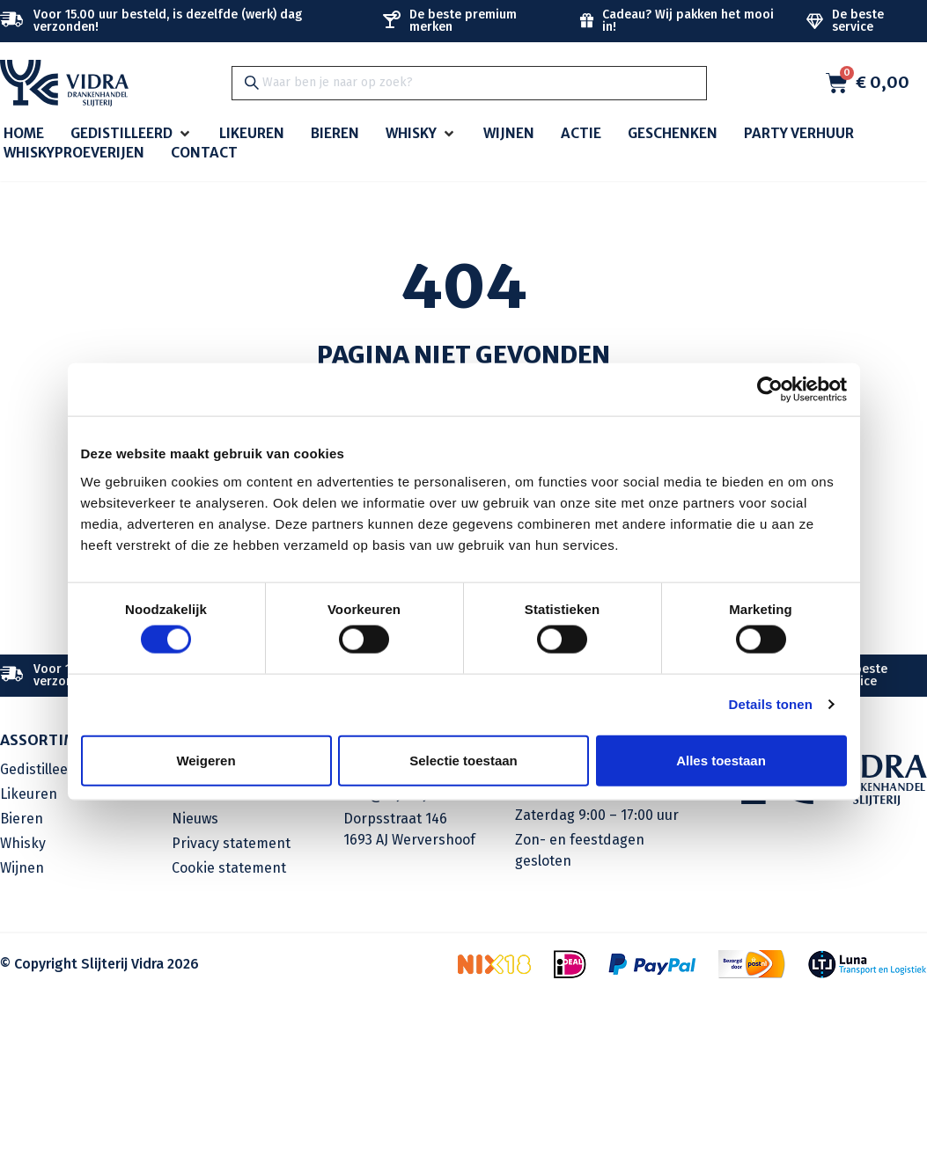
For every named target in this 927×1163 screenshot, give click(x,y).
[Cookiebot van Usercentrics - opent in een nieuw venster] (770, 390)
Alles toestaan (721, 759)
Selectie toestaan (463, 759)
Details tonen (771, 704)
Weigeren (205, 759)
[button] (131, 134)
